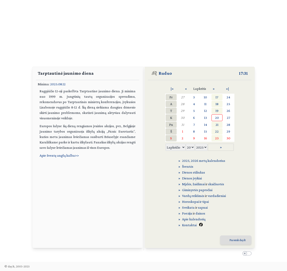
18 (217, 104)
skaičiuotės (216, 184)
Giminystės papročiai (197, 190)
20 (217, 118)
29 (182, 111)
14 (205, 124)
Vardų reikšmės (193, 196)
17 (217, 97)
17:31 (243, 73)
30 (183, 118)
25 (228, 104)
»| (227, 88)
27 (182, 97)
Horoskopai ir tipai (195, 201)
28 (183, 104)
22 (217, 131)
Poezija (187, 213)
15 (205, 131)
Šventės (187, 166)
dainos (200, 213)
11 (205, 104)
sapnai (203, 207)
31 (182, 124)
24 (228, 97)
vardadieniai (217, 196)
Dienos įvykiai (192, 178)
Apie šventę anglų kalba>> (59, 155)
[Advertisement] (143, 31)
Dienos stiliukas (193, 172)
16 (205, 138)
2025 (185, 161)
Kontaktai (189, 225)
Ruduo (165, 73)
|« (172, 88)
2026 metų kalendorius (208, 161)
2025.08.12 (58, 84)
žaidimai (199, 184)
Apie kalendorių (193, 219)
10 (205, 97)
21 (217, 124)
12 (205, 111)
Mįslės (186, 184)
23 (217, 138)
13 (205, 118)
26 (228, 111)
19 (217, 111)
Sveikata (188, 207)
